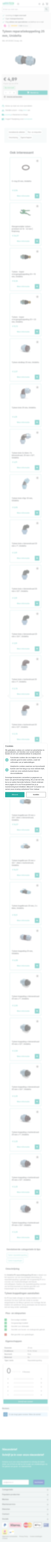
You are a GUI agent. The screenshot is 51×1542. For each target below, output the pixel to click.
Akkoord (14, 793)
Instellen (37, 793)
